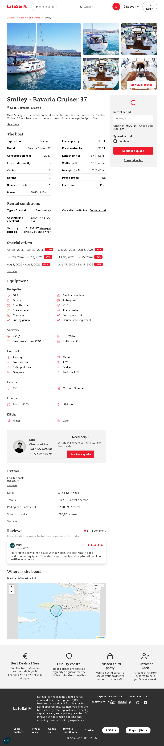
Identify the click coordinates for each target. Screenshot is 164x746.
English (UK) (137, 730)
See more (12, 271)
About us (52, 730)
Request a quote (133, 151)
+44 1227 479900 (40, 449)
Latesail (11, 17)
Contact (90, 730)
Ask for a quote (80, 454)
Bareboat (124, 141)
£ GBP (110, 730)
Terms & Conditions (69, 730)
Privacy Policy (35, 730)
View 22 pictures (141, 85)
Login (149, 6)
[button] (131, 7)
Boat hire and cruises (29, 17)
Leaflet (101, 637)
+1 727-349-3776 (40, 453)
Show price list (133, 160)
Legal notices (18, 730)
